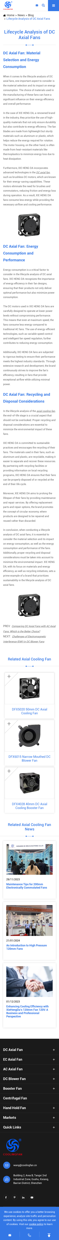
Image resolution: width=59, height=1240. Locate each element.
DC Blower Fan (14, 1079)
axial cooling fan (46, 411)
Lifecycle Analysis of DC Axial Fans (28, 18)
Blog (31, 15)
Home (10, 15)
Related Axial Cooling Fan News (29, 826)
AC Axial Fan (12, 1069)
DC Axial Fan (13, 1050)
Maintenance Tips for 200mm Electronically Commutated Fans (26, 886)
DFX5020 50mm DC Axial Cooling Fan (29, 711)
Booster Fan (12, 1089)
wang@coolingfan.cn (25, 1165)
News (21, 15)
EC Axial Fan (12, 1059)
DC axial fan (43, 172)
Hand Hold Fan (14, 1108)
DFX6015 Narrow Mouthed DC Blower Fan (29, 758)
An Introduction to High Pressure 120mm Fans (26, 947)
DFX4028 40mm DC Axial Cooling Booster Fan (29, 806)
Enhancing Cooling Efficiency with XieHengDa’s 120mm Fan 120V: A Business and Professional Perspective (27, 1011)
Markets (9, 1118)
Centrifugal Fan (15, 1098)
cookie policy (36, 1224)
